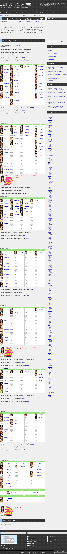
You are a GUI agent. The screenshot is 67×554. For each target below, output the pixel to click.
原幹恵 (6, 391)
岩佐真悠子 (16, 100)
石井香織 (17, 69)
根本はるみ (30, 309)
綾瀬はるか (6, 83)
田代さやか (6, 266)
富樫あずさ (41, 252)
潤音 (17, 211)
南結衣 (16, 423)
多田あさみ (6, 269)
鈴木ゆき (27, 214)
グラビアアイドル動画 (22, 12)
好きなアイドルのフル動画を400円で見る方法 (57, 75)
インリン (17, 103)
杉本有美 (27, 203)
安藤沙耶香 (6, 97)
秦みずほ (6, 374)
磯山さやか (16, 80)
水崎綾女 (17, 414)
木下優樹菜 (16, 138)
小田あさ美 (41, 89)
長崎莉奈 (6, 318)
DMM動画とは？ (17, 45)
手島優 (30, 252)
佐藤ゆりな (6, 214)
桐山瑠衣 (17, 143)
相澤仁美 (49, 118)
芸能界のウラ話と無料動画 (15, 4)
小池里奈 (41, 132)
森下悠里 (41, 417)
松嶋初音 (6, 429)
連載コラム (37, 21)
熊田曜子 (27, 132)
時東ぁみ (41, 254)
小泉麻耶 (41, 135)
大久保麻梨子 (41, 66)
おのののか (41, 92)
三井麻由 (17, 417)
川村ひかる (6, 166)
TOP (2, 12)
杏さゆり (6, 94)
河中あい (6, 155)
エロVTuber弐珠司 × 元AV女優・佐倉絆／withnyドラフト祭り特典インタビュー (57, 107)
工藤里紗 (27, 129)
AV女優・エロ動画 (34, 12)
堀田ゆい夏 (41, 374)
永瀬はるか (6, 329)
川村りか (6, 172)
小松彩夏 (41, 146)
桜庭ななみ (6, 203)
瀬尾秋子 (37, 200)
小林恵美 (41, 149)
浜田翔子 (6, 385)
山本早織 (9, 486)
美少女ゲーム (53, 12)
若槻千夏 (10, 498)
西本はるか (16, 312)
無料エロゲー (44, 12)
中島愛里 (6, 326)
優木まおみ (23, 466)
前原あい (6, 414)
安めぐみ (9, 472)
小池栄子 (41, 126)
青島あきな (6, 72)
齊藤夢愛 (6, 200)
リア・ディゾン (14, 492)
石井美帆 (17, 72)
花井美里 (6, 377)
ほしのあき (41, 371)
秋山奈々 (6, 75)
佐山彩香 (6, 223)
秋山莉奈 (6, 78)
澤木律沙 (6, 225)
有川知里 (6, 89)
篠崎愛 (16, 203)
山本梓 (8, 480)
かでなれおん (6, 146)
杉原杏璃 (27, 206)
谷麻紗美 (6, 280)
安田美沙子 (8, 469)
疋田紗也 (17, 371)
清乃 (17, 141)
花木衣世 (6, 380)
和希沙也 (6, 143)
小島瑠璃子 (41, 141)
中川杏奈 (6, 312)
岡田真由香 (41, 75)
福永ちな (27, 371)
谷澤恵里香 (8, 463)
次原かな (21, 252)
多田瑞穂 (6, 271)
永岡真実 (6, 309)
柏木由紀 (6, 141)
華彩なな (6, 138)
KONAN (41, 143)
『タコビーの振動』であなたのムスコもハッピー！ (57, 93)
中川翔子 (6, 315)
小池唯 (41, 129)
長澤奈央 (6, 323)
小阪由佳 (41, 138)
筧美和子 (6, 135)
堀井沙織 (41, 377)
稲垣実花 (17, 92)
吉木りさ (39, 472)
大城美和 (41, 69)
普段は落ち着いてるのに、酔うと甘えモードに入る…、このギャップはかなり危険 (57, 89)
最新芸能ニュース (31, 21)
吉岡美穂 (39, 463)
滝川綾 (6, 254)
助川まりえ (26, 208)
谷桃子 (6, 283)
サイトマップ (64, 0)
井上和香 (17, 94)
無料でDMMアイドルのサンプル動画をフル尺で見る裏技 (57, 68)
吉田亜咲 (39, 475)
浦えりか (27, 66)
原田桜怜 (6, 388)
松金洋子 (6, 426)
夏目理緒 (6, 343)
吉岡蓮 (38, 466)
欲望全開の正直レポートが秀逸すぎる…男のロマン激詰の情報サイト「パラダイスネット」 (57, 98)
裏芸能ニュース (11, 12)
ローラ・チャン (40, 492)
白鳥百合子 (16, 214)
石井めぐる (16, 75)
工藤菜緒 (27, 126)
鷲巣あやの (9, 500)
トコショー (9, 21)
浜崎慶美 (6, 383)
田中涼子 (6, 277)
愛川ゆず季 (6, 69)
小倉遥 (41, 80)
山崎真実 (9, 478)
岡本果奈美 (41, 78)
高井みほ (6, 252)
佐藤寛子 (6, 211)
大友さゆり (41, 72)
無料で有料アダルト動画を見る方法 (56, 71)
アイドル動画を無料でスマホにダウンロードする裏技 (57, 79)
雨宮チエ (6, 80)
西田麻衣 (17, 309)
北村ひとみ (16, 135)
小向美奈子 (41, 155)
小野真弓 (41, 94)
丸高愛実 (6, 440)
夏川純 (6, 340)
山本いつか (8, 483)
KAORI (6, 126)
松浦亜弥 (6, 423)
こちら (6, 46)
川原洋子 (6, 160)
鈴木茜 (26, 211)
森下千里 (41, 414)
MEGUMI (31, 414)
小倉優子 (41, 83)
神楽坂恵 (6, 132)
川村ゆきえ (6, 169)
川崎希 (6, 152)
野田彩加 (41, 309)
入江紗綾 (17, 97)
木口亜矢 (17, 129)
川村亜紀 (6, 163)
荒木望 (6, 86)
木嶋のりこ (16, 132)
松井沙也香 (6, 420)
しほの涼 (17, 206)
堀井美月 (41, 380)
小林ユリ (41, 152)
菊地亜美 (17, 126)
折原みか (41, 97)
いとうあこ (16, 86)
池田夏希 (17, 66)
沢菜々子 (6, 228)
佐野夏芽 (6, 220)
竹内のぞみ (6, 263)
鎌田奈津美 (6, 149)
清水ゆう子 (16, 208)
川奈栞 (6, 158)
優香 (24, 463)
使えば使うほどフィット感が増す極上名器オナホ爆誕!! (57, 103)
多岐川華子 (6, 257)
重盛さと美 (16, 200)
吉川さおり (38, 469)
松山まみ (6, 434)
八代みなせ (8, 466)
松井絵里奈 (6, 417)
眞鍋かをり (6, 437)
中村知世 (6, 334)
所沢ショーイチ (22, 21)
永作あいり (6, 320)
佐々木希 (6, 206)
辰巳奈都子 (6, 274)
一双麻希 (17, 83)
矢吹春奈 (9, 475)
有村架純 (6, 92)
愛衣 (6, 66)
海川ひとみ (6, 129)
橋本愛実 (6, 371)
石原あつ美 (16, 78)
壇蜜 (6, 286)
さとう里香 (6, 217)
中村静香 (6, 332)
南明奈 (16, 420)
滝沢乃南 (6, 260)
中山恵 (6, 337)
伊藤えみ (17, 89)
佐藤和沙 (6, 208)
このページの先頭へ (61, 551)
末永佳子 (27, 200)
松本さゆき (6, 431)
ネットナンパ (16, 21)
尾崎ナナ (41, 86)
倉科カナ (27, 135)
